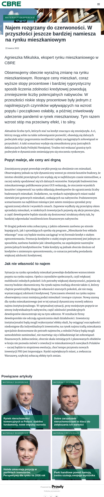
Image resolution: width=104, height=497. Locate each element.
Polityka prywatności (52, 491)
